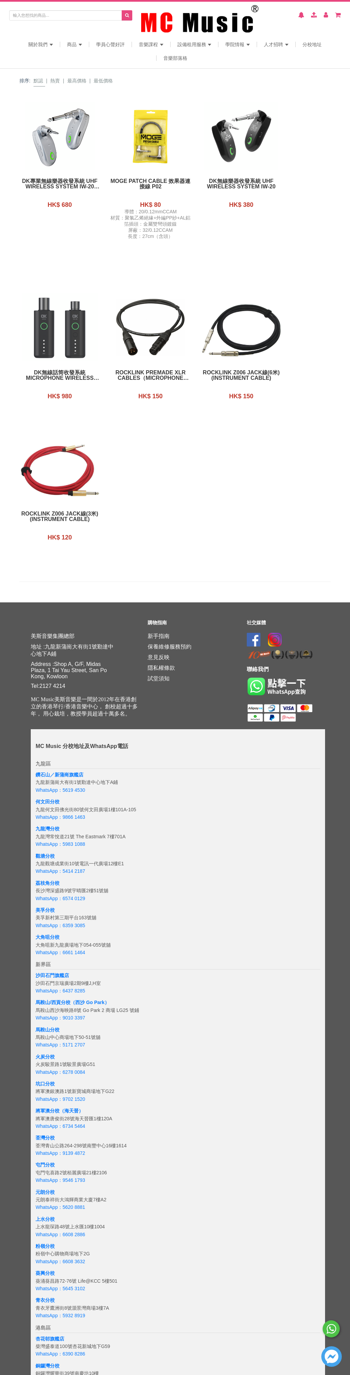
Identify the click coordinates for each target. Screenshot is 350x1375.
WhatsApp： (49, 1359)
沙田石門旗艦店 (52, 834)
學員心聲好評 (110, 44)
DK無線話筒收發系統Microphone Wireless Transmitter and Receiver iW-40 (295, 183)
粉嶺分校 (45, 1105)
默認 (38, 80)
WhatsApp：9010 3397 (60, 876)
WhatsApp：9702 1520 (60, 958)
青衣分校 (45, 1159)
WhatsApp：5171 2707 (60, 903)
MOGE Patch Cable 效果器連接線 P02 (134, 183)
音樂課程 (151, 44)
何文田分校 (47, 660)
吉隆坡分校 (47, 1344)
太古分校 (45, 1251)
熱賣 (55, 80)
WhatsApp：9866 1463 (60, 676)
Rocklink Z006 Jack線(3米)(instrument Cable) (215, 375)
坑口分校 (45, 942)
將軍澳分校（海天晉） (59, 969)
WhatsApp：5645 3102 (60, 1147)
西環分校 (45, 1278)
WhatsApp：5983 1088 (60, 703)
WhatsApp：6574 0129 (60, 757)
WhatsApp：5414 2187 (60, 730)
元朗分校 (45, 1051)
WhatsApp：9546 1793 (60, 1039)
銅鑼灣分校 (47, 1224)
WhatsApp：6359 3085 (60, 784)
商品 (74, 44)
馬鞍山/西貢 (48, 861)
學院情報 (237, 44)
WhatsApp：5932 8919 (60, 1174)
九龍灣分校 (47, 687)
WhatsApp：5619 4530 (60, 649)
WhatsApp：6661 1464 (60, 811)
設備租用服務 (194, 44)
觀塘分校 (45, 715)
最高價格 (76, 80)
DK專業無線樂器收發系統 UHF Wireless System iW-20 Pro (54, 183)
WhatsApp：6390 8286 (60, 1212)
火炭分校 (45, 915)
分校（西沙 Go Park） (85, 861)
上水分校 (45, 1078)
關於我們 (40, 44)
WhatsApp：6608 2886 (60, 1093)
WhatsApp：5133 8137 (60, 1321)
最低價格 (103, 80)
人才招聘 (276, 44)
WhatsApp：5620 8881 (60, 1066)
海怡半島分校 (50, 1305)
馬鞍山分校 (47, 888)
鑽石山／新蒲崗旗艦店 (59, 633)
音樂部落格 (175, 58)
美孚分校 (45, 769)
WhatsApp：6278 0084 (60, 931)
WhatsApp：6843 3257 (60, 1267)
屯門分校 (45, 1023)
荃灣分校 (45, 996)
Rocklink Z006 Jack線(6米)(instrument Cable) (135, 375)
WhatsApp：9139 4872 (60, 1012)
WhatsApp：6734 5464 (60, 985)
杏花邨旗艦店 (50, 1197)
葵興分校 (45, 1132)
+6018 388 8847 (80, 1359)
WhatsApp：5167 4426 (60, 1239)
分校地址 (312, 44)
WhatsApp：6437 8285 (60, 849)
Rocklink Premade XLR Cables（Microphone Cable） (54, 375)
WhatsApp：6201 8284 (60, 1294)
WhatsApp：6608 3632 (60, 1120)
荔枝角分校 (47, 742)
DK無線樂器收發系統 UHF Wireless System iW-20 (215, 183)
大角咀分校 (47, 796)
